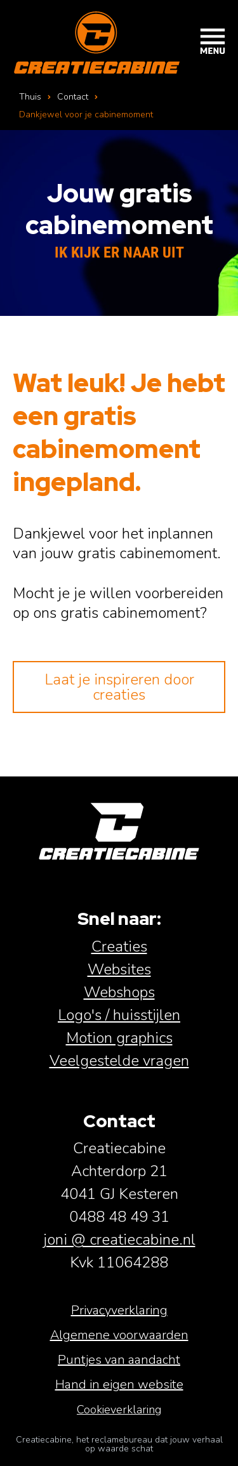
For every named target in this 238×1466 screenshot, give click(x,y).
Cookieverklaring (119, 1409)
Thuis (30, 97)
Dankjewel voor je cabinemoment (86, 114)
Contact (72, 97)
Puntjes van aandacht (119, 1359)
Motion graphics (119, 1038)
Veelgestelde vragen (119, 1060)
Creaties (119, 946)
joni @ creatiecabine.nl (119, 1239)
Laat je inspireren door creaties (119, 687)
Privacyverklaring (119, 1310)
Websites (119, 969)
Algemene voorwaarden (119, 1335)
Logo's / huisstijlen (119, 1015)
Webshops (119, 992)
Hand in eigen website (119, 1384)
